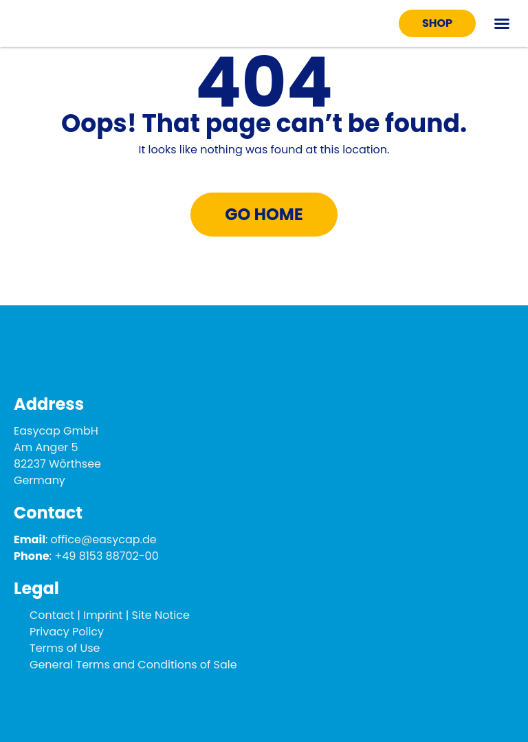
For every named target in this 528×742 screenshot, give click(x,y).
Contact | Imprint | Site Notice (110, 615)
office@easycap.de (104, 539)
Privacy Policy (67, 632)
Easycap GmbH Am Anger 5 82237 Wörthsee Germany (57, 455)
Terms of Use (65, 648)
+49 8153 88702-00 (106, 556)
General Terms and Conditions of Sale (133, 665)
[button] (502, 23)
